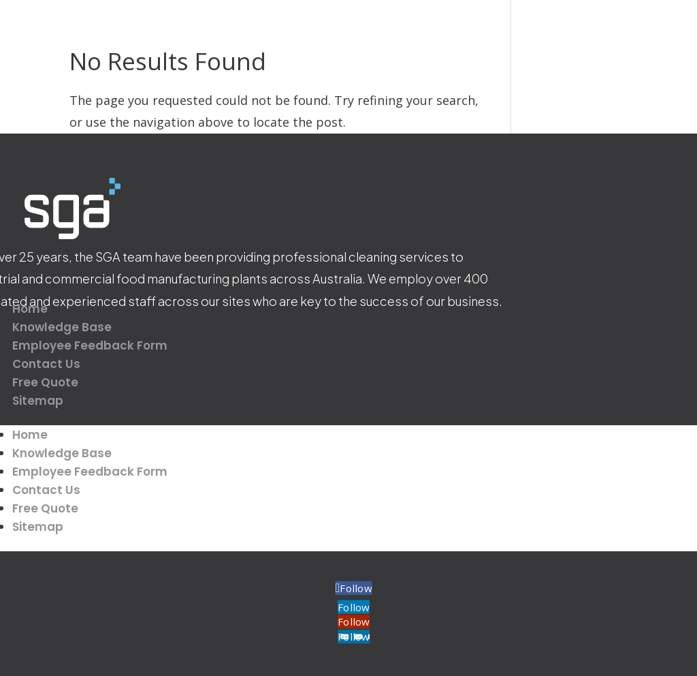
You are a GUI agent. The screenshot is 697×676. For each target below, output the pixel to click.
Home (30, 309)
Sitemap (37, 401)
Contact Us (46, 364)
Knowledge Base (62, 327)
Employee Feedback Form (89, 345)
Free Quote (45, 382)
